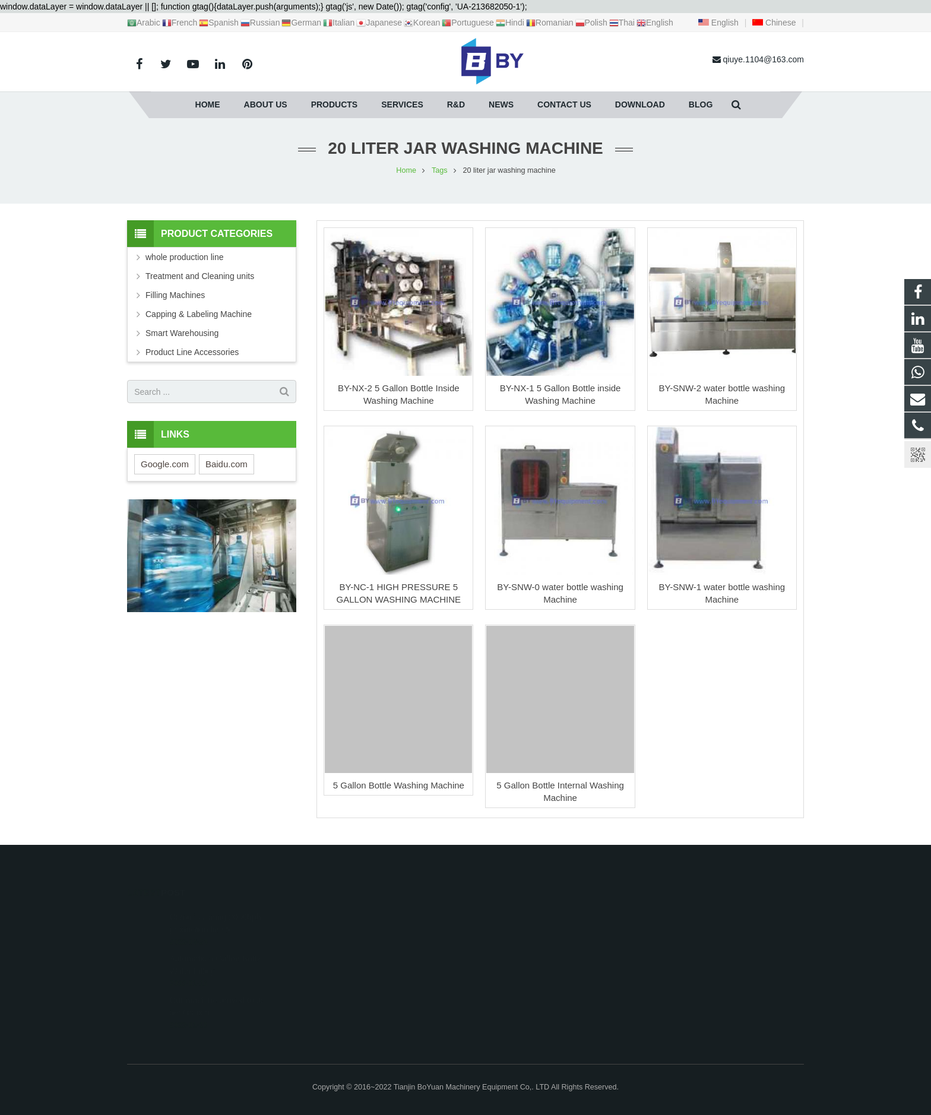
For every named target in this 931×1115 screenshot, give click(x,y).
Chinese (774, 22)
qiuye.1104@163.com (524, 947)
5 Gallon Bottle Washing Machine (398, 785)
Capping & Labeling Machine (198, 314)
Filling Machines (175, 295)
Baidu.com (226, 464)
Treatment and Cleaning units (199, 276)
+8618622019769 (516, 913)
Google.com (165, 464)
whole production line (184, 257)
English (718, 22)
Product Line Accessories (192, 352)
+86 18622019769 (516, 930)
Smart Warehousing (181, 333)
